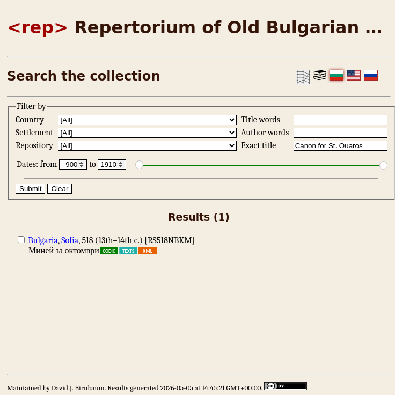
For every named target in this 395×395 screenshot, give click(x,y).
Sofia (69, 240)
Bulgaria (43, 240)
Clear (59, 189)
